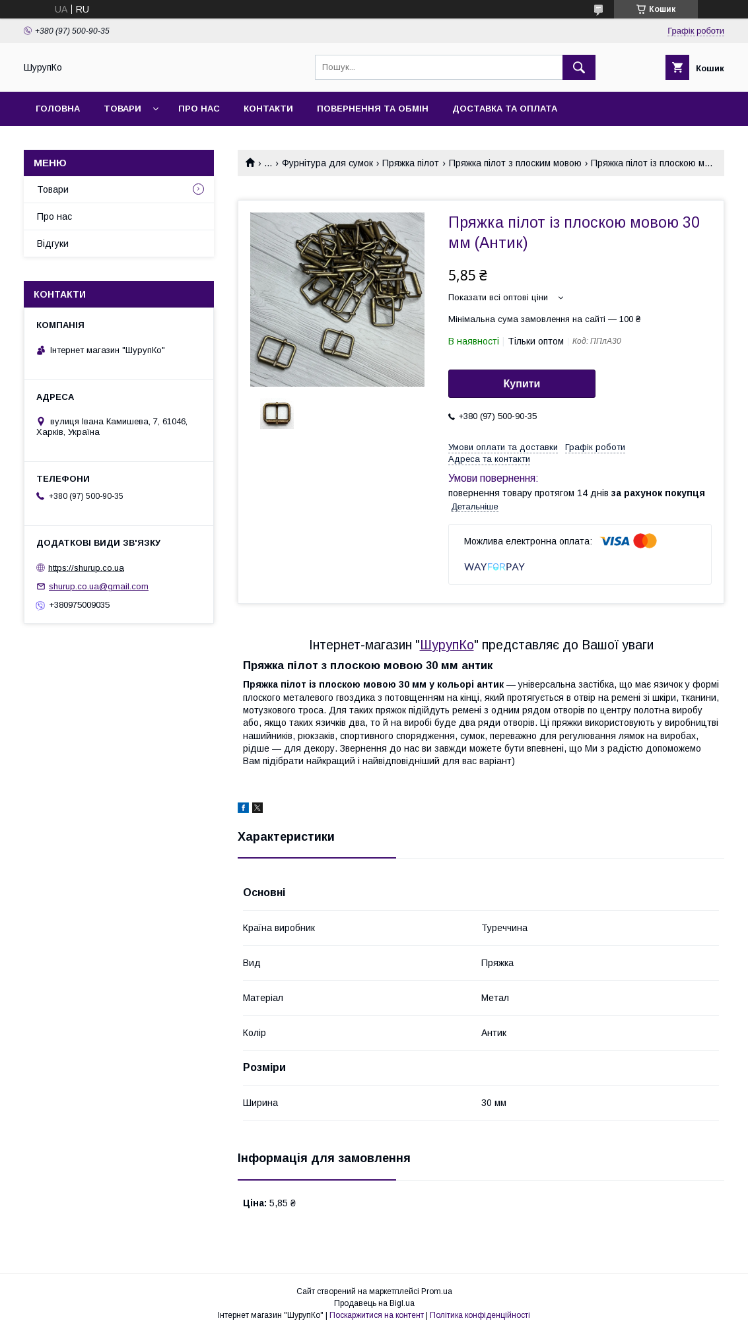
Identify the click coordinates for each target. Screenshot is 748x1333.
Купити (522, 383)
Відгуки (53, 243)
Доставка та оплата (504, 109)
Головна (58, 109)
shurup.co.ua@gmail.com (99, 586)
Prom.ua (436, 1291)
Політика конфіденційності (480, 1315)
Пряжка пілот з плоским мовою (515, 163)
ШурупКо (447, 644)
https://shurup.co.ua (86, 567)
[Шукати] (578, 67)
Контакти (268, 109)
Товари (122, 109)
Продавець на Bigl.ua (374, 1303)
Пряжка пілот (410, 163)
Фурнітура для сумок (327, 163)
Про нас (199, 109)
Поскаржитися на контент (376, 1315)
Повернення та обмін (372, 109)
